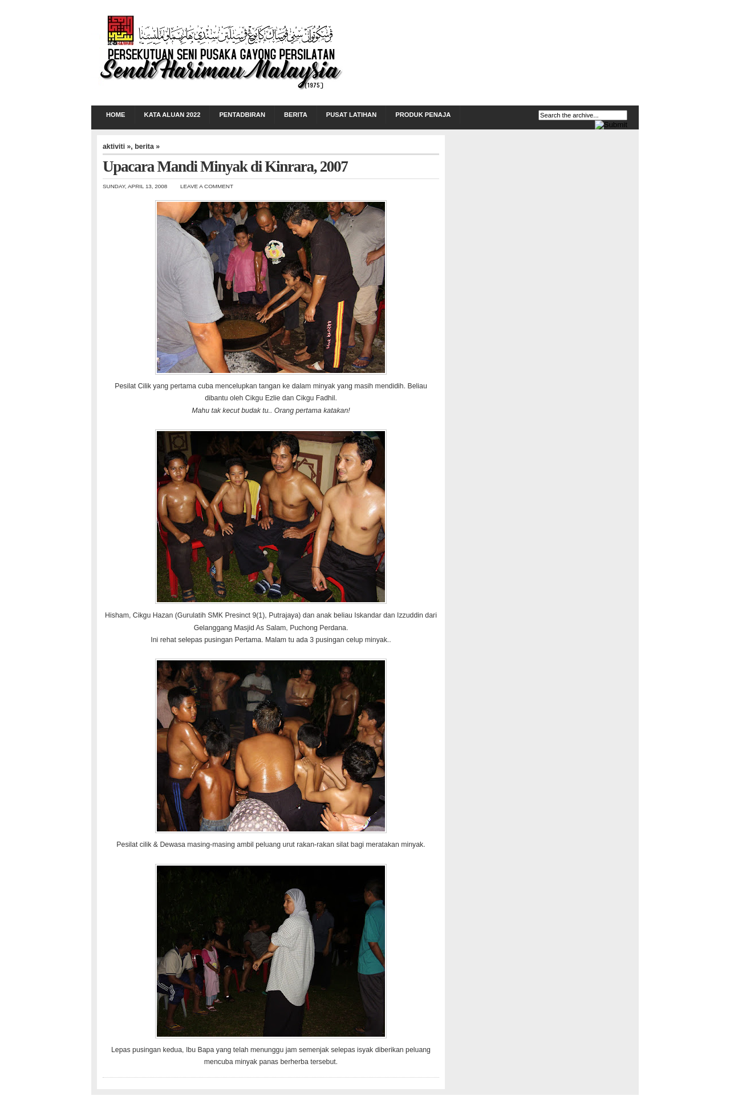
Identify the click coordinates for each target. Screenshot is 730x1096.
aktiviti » (117, 147)
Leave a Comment (206, 186)
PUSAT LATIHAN (351, 114)
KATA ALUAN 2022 (172, 114)
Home (115, 114)
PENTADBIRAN (242, 114)
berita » (147, 147)
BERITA (295, 114)
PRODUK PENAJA (423, 114)
